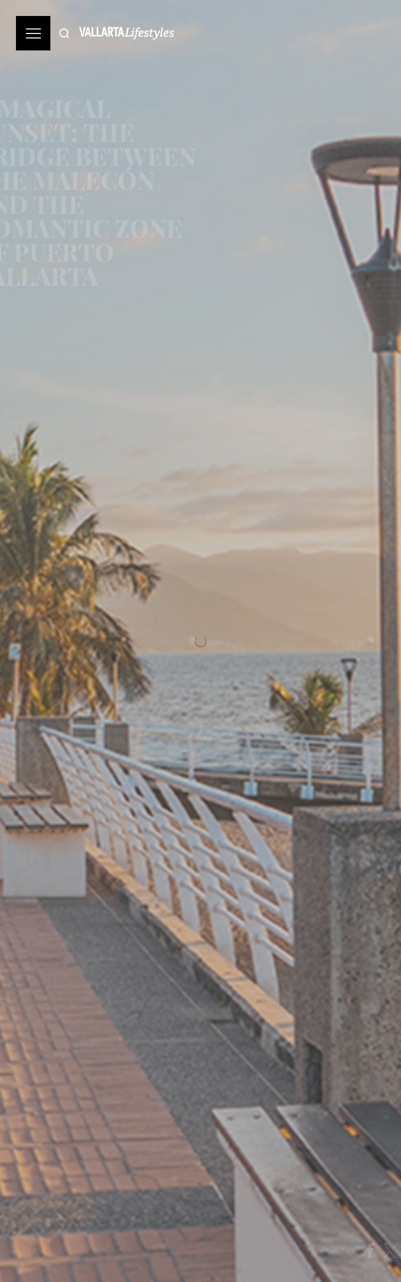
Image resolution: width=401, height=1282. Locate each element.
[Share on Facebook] (375, 1250)
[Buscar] (64, 33)
